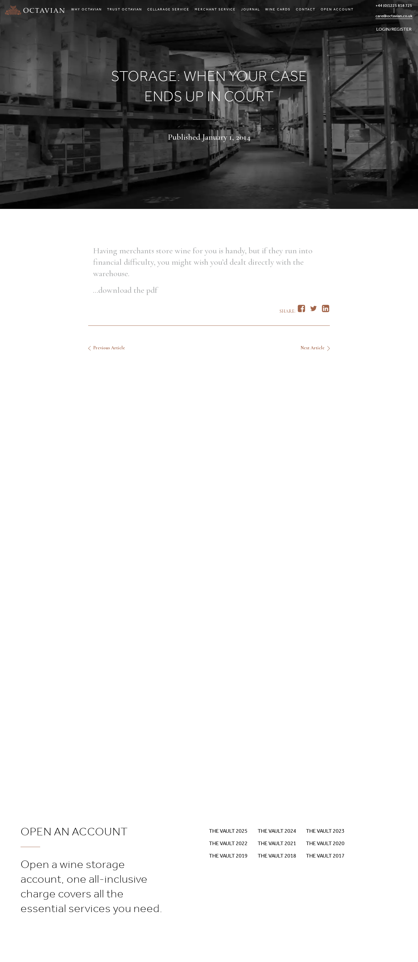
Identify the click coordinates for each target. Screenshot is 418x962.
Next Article (312, 348)
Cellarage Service (168, 9)
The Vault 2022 (228, 843)
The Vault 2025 (228, 831)
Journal (250, 9)
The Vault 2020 (325, 843)
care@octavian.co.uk (394, 16)
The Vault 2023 (325, 831)
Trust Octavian (124, 9)
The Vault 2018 (277, 856)
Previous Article (109, 348)
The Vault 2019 (228, 856)
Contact (305, 9)
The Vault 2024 (277, 831)
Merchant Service (215, 9)
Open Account (337, 9)
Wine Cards (278, 9)
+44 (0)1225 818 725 (394, 5)
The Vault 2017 (325, 856)
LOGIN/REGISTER (393, 29)
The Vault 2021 (277, 843)
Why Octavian (86, 9)
